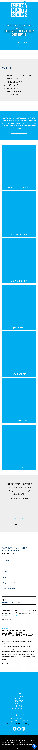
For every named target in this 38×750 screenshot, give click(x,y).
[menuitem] (21, 75)
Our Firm (19, 696)
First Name (6, 560)
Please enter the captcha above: (11, 602)
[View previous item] (15, 519)
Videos (19, 703)
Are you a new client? (9, 583)
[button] (34, 746)
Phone (5, 571)
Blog (19, 706)
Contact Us (19, 708)
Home (19, 693)
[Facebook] (15, 729)
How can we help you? (9, 588)
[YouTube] (19, 729)
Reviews (19, 701)
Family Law (19, 698)
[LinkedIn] (23, 729)
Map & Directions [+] (19, 723)
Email (4, 577)
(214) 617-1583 (20, 1)
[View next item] (23, 519)
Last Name (6, 566)
